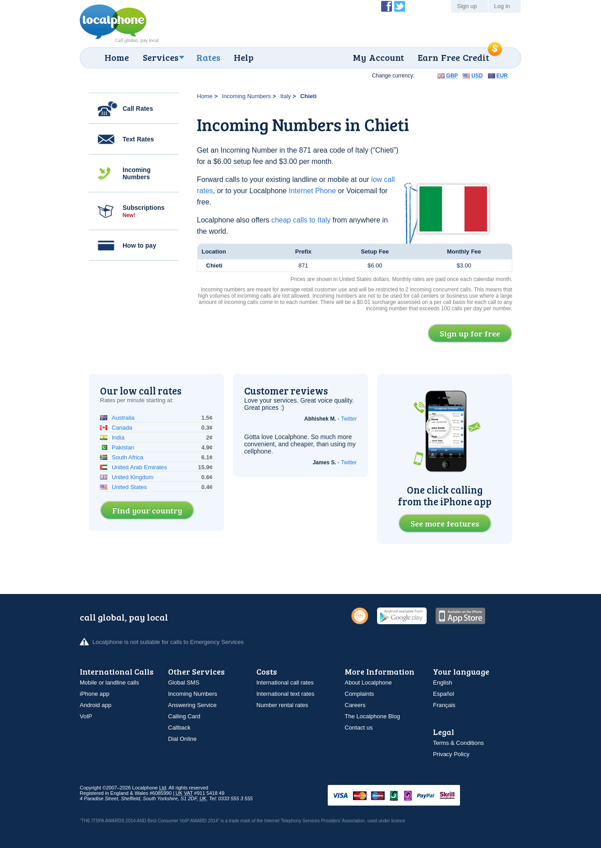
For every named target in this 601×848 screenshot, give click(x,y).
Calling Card (184, 716)
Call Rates (138, 108)
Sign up (467, 6)
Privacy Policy (451, 754)
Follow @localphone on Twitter (399, 6)
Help (244, 57)
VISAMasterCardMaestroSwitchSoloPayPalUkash (406, 796)
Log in (502, 6)
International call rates (285, 682)
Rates (208, 57)
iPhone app (94, 693)
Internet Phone (312, 191)
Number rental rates (282, 705)
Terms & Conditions (458, 742)
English (442, 682)
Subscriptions (143, 211)
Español (443, 693)
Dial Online (182, 738)
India (118, 437)
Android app (95, 705)
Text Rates (138, 139)
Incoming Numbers (136, 173)
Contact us (359, 727)
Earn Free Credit (453, 57)
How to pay (139, 245)
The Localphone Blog (372, 716)
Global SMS (183, 682)
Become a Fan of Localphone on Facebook (386, 6)
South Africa (127, 457)
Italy (285, 96)
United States (129, 487)
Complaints (359, 693)
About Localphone (368, 682)
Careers (355, 705)
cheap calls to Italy (301, 220)
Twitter (349, 419)
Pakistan (123, 447)
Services (160, 57)
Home (117, 57)
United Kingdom (133, 477)
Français (444, 705)
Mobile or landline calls (109, 682)
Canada (122, 427)
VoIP (86, 716)
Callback (179, 727)
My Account (378, 57)
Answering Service (192, 705)
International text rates (285, 693)
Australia (123, 417)
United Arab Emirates (139, 467)
